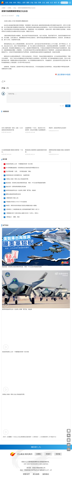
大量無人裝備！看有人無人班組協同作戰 (17, 179)
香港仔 (48, 454)
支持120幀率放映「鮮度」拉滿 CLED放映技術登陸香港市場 (12, 129)
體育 (59, 2)
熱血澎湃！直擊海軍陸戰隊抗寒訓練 (16, 186)
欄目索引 (36, 447)
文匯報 (9, 8)
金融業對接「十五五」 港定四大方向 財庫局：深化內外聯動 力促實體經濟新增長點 (36, 129)
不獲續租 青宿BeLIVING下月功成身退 (16, 201)
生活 (51, 2)
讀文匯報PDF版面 (64, 74)
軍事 (39, 2)
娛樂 (47, 2)
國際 (27, 2)
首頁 (6, 2)
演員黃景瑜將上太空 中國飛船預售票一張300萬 (19, 164)
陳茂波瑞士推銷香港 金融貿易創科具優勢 (36, 151)
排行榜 (5, 159)
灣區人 (19, 2)
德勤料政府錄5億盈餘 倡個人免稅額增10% (59, 151)
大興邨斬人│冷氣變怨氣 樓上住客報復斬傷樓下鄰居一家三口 (22, 209)
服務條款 (45, 474)
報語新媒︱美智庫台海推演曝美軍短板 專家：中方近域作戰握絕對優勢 (26, 182)
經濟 (24, 2)
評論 (31, 2)
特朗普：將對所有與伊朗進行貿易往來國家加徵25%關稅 (21, 205)
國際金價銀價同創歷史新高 (13, 194)
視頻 (35, 2)
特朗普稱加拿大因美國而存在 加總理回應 (17, 175)
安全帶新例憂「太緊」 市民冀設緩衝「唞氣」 (19, 171)
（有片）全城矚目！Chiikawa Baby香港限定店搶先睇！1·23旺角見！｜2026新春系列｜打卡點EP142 (29, 437)
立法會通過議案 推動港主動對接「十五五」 (12, 151)
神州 (14, 2)
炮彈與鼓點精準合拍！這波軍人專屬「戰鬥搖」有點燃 (21, 190)
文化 (43, 2)
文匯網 (3, 8)
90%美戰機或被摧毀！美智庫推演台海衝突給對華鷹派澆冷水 (22, 167)
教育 (55, 2)
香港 (10, 2)
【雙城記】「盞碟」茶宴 (13, 217)
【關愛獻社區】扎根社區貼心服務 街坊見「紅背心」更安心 (22, 213)
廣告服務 (36, 474)
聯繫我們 (26, 474)
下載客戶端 (64, 2)
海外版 (58, 454)
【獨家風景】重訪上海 (12, 198)
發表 (68, 106)
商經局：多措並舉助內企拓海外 (57, 128)
